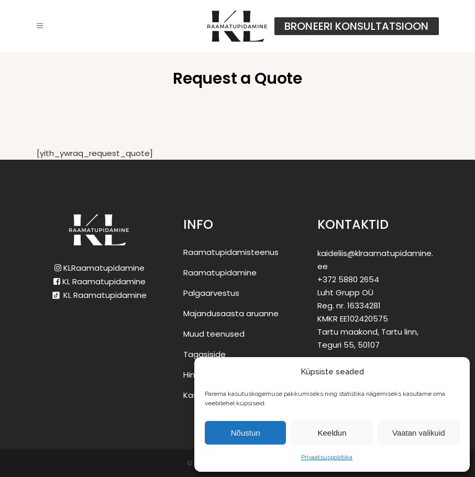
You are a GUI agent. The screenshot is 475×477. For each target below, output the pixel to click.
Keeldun (331, 432)
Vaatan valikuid (418, 432)
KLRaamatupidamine (99, 267)
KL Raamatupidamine (99, 281)
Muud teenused (214, 333)
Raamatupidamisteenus (231, 252)
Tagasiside (204, 354)
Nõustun (245, 432)
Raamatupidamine (220, 272)
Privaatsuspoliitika (326, 457)
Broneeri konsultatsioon (356, 26)
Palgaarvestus (211, 292)
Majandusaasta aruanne (231, 313)
